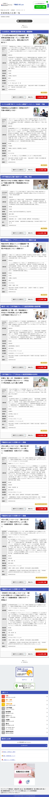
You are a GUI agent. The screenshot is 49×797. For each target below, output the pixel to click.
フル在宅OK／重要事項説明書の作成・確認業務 (16, 31)
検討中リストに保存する (18, 97)
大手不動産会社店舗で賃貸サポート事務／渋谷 (16, 177)
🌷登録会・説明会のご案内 (8, 751)
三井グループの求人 (24, 708)
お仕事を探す (24, 745)
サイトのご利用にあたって (22, 790)
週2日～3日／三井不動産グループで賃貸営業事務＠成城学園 (20, 306)
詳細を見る (30, 97)
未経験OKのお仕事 (24, 720)
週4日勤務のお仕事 (24, 724)
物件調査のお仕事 (24, 712)
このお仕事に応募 (41, 97)
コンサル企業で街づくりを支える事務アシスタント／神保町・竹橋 (23, 104)
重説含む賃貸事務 (24, 732)
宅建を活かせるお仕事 (24, 696)
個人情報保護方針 (28, 789)
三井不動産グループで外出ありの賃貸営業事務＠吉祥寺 (19, 374)
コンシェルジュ (24, 700)
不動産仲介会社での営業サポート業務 (13, 442)
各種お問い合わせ (18, 789)
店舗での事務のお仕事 (24, 704)
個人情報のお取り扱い (40, 789)
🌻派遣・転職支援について (8, 755)
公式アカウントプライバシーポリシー (10, 792)
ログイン (24, 679)
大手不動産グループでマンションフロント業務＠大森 (18, 240)
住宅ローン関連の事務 (24, 716)
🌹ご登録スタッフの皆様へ (8, 759)
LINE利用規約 (33, 790)
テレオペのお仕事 (24, 728)
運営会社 (10, 789)
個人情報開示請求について (7, 790)
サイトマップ (4, 789)
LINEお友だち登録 (40, 7)
